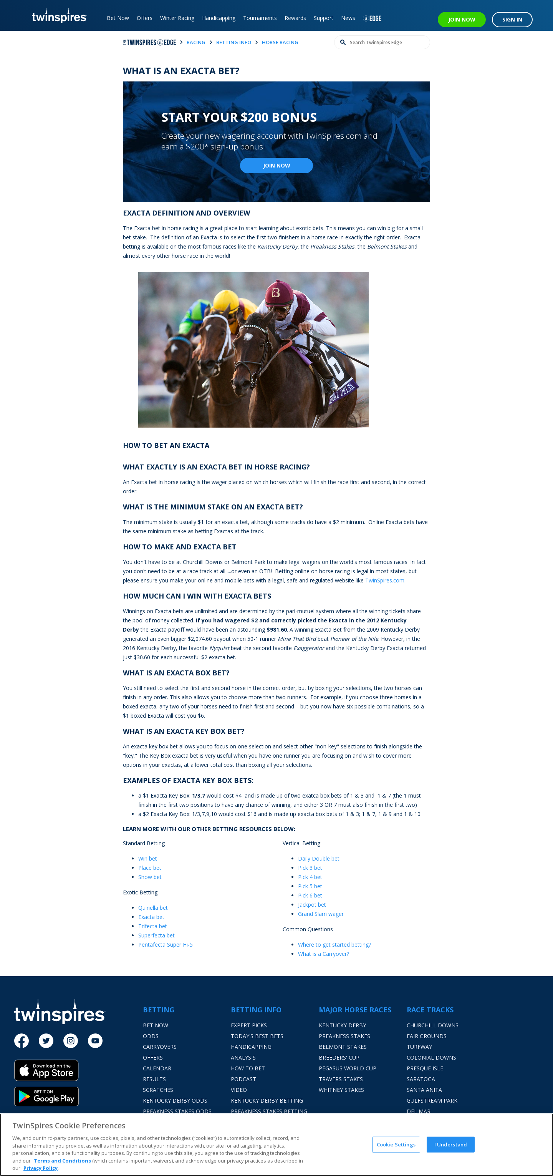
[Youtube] (95, 1040)
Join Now (276, 165)
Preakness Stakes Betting (269, 1111)
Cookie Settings (396, 1144)
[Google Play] (78, 1096)
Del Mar (418, 1111)
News (348, 18)
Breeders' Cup (339, 1057)
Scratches (158, 1089)
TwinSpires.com (384, 580)
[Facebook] (21, 1040)
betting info (233, 42)
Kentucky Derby (342, 1025)
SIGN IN (512, 19)
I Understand (450, 1144)
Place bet (149, 867)
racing (196, 42)
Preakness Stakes (344, 1036)
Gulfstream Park (432, 1100)
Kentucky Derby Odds (175, 1100)
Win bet (147, 858)
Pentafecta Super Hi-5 (165, 944)
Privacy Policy (40, 1167)
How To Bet (248, 1068)
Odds (151, 1036)
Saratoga (421, 1079)
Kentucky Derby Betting (267, 1100)
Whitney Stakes (341, 1089)
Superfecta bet (156, 935)
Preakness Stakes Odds (177, 1111)
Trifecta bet (152, 926)
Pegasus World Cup (347, 1068)
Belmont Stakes (343, 1046)
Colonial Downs (431, 1057)
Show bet (150, 877)
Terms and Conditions (62, 1160)
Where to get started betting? (334, 944)
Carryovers (160, 1046)
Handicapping (218, 18)
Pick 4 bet (310, 877)
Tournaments (260, 18)
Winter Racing (177, 18)
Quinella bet (153, 907)
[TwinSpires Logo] (57, 15)
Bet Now (118, 18)
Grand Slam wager (321, 913)
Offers (144, 18)
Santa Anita (424, 1089)
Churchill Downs (433, 1025)
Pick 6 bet (310, 895)
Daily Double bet (318, 858)
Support (323, 18)
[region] (276, 1144)
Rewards (295, 18)
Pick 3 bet (310, 867)
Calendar (157, 1068)
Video (239, 1089)
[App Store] (78, 1073)
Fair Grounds (427, 1036)
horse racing (280, 42)
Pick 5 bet (310, 886)
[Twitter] (46, 1040)
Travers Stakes (341, 1079)
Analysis (243, 1057)
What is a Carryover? (323, 953)
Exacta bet (151, 917)
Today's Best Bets (257, 1036)
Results (154, 1079)
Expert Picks (249, 1025)
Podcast (243, 1079)
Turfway (419, 1046)
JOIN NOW (461, 19)
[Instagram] (70, 1040)
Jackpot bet (312, 904)
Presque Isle (425, 1068)
